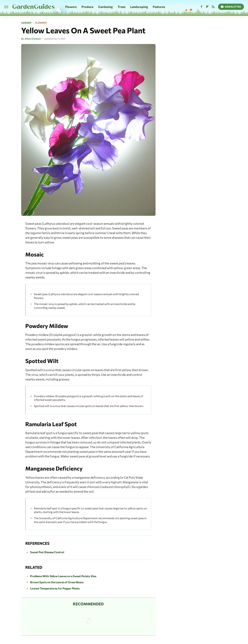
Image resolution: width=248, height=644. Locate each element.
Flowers (71, 7)
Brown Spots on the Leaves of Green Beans (57, 582)
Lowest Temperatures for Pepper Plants (55, 588)
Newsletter (231, 6)
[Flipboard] (207, 7)
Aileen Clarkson (33, 38)
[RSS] (213, 7)
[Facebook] (201, 7)
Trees (121, 7)
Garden (26, 23)
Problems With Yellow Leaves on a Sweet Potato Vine (63, 576)
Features (159, 7)
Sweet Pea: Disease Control (47, 552)
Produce (87, 7)
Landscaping (139, 7)
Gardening (105, 7)
